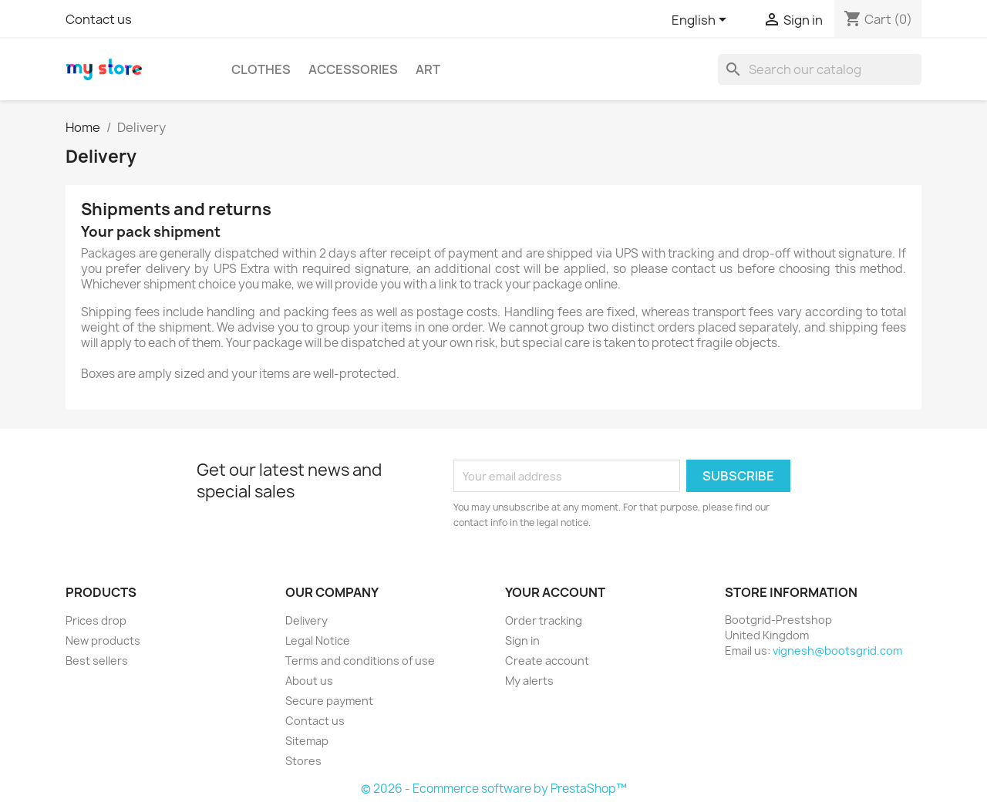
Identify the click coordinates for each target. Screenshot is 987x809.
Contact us (99, 19)
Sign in (522, 640)
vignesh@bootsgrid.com (837, 650)
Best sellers (97, 660)
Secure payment (329, 700)
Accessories (353, 69)
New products (103, 640)
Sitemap (306, 740)
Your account (555, 592)
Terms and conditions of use (360, 660)
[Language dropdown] (702, 21)
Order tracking (543, 620)
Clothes (261, 69)
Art (428, 69)
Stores (303, 760)
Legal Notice (317, 640)
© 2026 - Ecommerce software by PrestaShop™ (494, 788)
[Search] (819, 69)
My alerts (529, 680)
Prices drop (96, 620)
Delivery (306, 620)
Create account (547, 660)
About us (309, 680)
